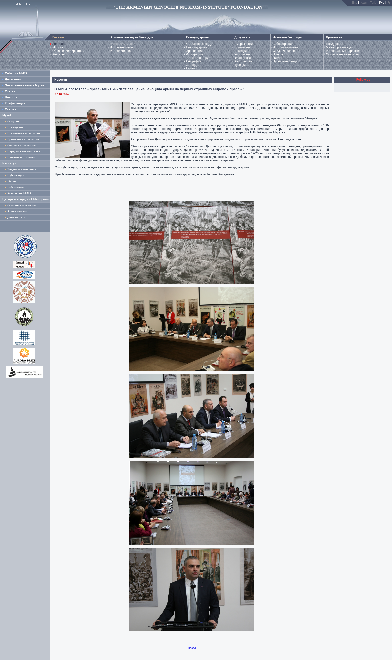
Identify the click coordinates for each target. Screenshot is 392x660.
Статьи (10, 91)
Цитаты (278, 58)
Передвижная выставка (25, 151)
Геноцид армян (196, 47)
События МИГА (16, 73)
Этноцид (192, 65)
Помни (191, 68)
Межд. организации (339, 47)
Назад (192, 647)
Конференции (15, 103)
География (193, 61)
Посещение (16, 127)
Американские (244, 44)
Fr (389, 2)
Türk (373, 2)
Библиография (283, 44)
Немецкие (241, 51)
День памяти (16, 217)
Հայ (364, 2)
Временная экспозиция (24, 139)
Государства (334, 44)
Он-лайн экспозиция (23, 145)
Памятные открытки (22, 157)
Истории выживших (286, 47)
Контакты (59, 54)
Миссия (57, 47)
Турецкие (240, 65)
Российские (242, 54)
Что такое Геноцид (199, 44)
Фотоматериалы (121, 47)
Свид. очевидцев (285, 51)
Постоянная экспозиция (24, 133)
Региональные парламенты (345, 51)
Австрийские (243, 61)
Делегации (13, 79)
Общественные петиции (343, 54)
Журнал (14, 181)
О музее (13, 121)
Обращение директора (68, 51)
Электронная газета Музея (24, 85)
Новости (11, 97)
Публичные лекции (286, 61)
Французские (243, 58)
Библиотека (16, 187)
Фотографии (195, 54)
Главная (58, 44)
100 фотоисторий (198, 58)
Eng (354, 2)
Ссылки (10, 109)
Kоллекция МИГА (20, 193)
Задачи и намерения (22, 169)
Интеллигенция (121, 51)
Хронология (194, 51)
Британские (242, 47)
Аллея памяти (17, 211)
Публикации (16, 175)
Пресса (278, 54)
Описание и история (22, 205)
